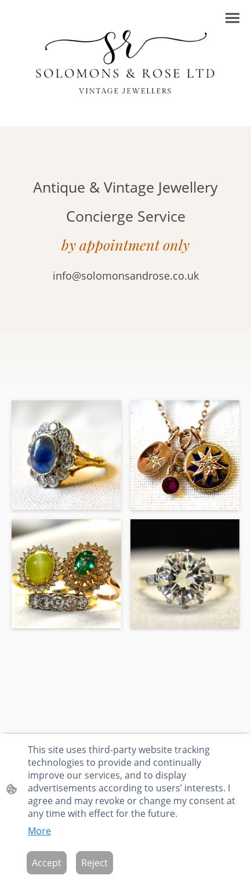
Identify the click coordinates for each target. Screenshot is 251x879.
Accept (46, 862)
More (39, 830)
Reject (94, 862)
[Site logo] (125, 62)
